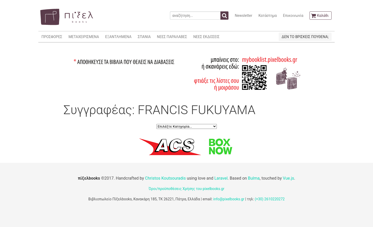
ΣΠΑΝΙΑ (144, 37)
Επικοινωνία (293, 15)
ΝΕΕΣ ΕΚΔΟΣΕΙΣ (206, 37)
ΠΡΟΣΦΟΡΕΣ (51, 37)
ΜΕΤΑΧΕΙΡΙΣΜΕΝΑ (83, 37)
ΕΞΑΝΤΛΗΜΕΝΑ (118, 37)
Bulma (254, 178)
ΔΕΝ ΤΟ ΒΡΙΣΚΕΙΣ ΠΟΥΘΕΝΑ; (305, 37)
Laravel (220, 178)
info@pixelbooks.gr (228, 199)
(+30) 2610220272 (270, 199)
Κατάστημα (268, 15)
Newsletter (243, 15)
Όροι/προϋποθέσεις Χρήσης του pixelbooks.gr (186, 189)
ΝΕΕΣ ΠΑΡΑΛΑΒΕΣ (172, 37)
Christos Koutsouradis (165, 178)
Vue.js (288, 178)
